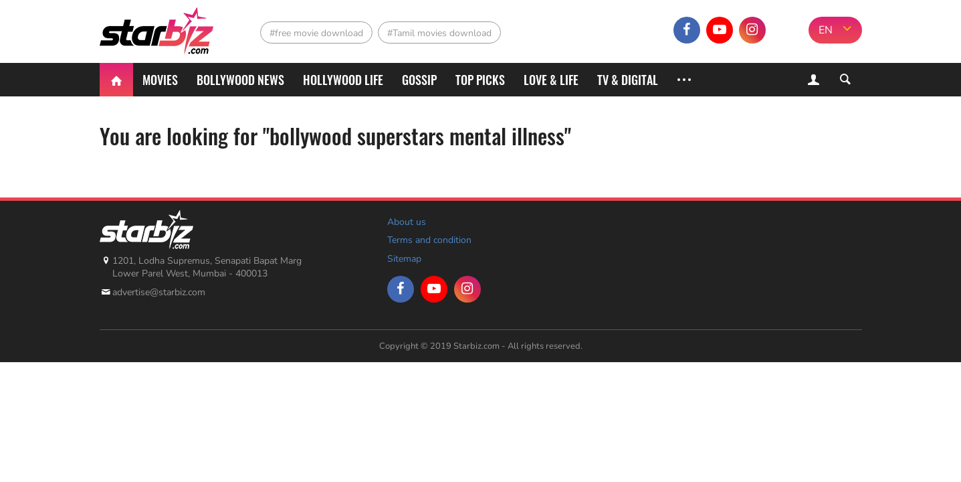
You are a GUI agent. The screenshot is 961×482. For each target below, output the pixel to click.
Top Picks (480, 79)
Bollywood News (240, 79)
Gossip (419, 79)
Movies (160, 79)
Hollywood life (343, 79)
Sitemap (404, 258)
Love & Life (551, 79)
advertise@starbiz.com (158, 292)
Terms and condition (429, 240)
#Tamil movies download (439, 33)
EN (826, 30)
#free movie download (316, 33)
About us (406, 222)
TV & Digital (627, 79)
